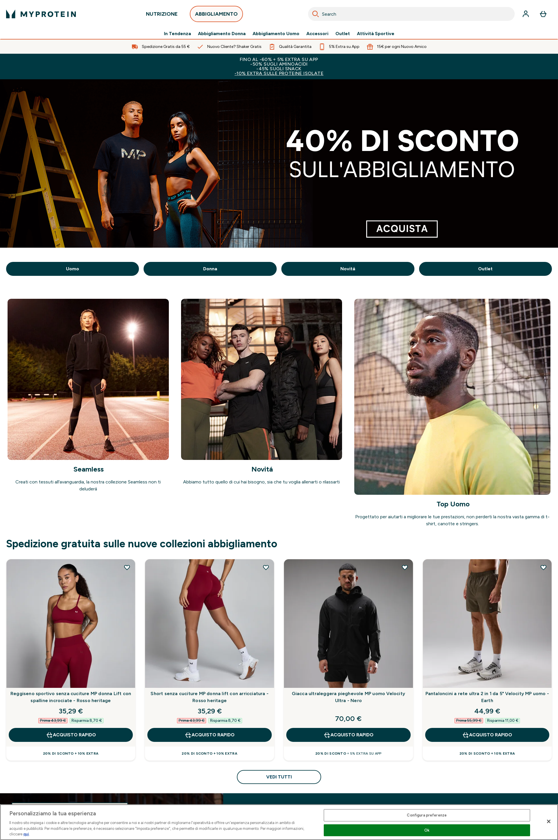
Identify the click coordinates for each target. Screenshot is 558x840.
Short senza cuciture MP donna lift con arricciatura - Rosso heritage (210, 697)
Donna (210, 268)
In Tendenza (177, 33)
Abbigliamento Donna (222, 33)
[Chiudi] (548, 821)
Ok (427, 830)
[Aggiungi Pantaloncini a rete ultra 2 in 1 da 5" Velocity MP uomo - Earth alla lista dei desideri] (543, 567)
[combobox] (411, 14)
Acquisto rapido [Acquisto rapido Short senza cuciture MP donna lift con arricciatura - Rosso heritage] (210, 734)
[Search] (316, 14)
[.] (279, 163)
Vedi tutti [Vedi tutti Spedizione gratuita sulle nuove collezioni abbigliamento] (279, 777)
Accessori (317, 33)
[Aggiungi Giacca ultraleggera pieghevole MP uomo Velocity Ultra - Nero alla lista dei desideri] (405, 567)
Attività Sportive (375, 33)
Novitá (347, 268)
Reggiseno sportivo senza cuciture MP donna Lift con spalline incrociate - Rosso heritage (70, 697)
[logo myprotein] (41, 14)
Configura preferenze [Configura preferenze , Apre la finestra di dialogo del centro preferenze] (427, 815)
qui (26, 834)
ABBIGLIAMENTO (216, 15)
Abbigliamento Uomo (276, 33)
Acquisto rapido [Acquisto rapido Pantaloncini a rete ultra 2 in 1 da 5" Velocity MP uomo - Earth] (487, 734)
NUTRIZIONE (162, 15)
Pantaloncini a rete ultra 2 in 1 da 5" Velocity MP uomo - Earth (487, 697)
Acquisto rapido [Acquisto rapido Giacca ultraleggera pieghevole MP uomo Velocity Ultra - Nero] (348, 734)
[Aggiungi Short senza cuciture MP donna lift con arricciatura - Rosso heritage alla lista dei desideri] (266, 567)
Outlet (342, 33)
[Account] (525, 14)
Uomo (72, 268)
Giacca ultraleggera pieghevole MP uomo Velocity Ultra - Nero (348, 697)
